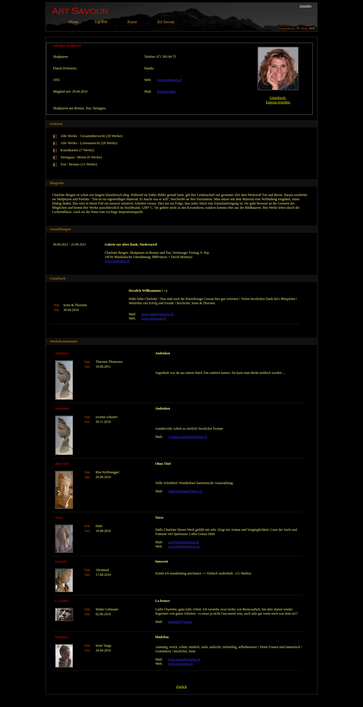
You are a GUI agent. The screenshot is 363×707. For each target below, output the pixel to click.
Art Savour (166, 22)
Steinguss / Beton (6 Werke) (81, 157)
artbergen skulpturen (67, 46)
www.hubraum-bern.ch (184, 546)
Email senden (166, 91)
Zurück (181, 686)
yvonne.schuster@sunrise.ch (187, 437)
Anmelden (305, 5)
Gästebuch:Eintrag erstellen (278, 99)
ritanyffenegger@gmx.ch (185, 491)
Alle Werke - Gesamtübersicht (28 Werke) (91, 136)
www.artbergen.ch (169, 80)
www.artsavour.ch (154, 318)
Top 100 (100, 22)
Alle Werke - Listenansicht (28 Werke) (88, 143)
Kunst (132, 22)
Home (73, 22)
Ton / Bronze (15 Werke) (78, 164)
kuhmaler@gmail (180, 622)
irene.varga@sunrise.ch (158, 314)
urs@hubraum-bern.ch (183, 542)
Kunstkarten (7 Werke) (77, 150)
